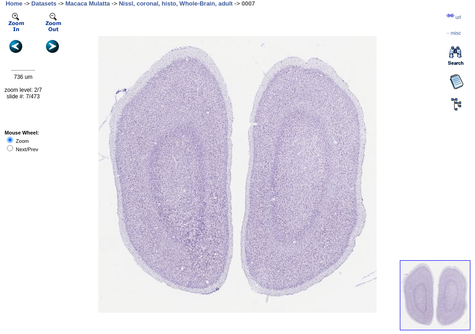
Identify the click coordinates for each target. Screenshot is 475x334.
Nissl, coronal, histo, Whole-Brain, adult (176, 3)
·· (453, 33)
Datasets (44, 3)
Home (14, 3)
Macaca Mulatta (87, 3)
